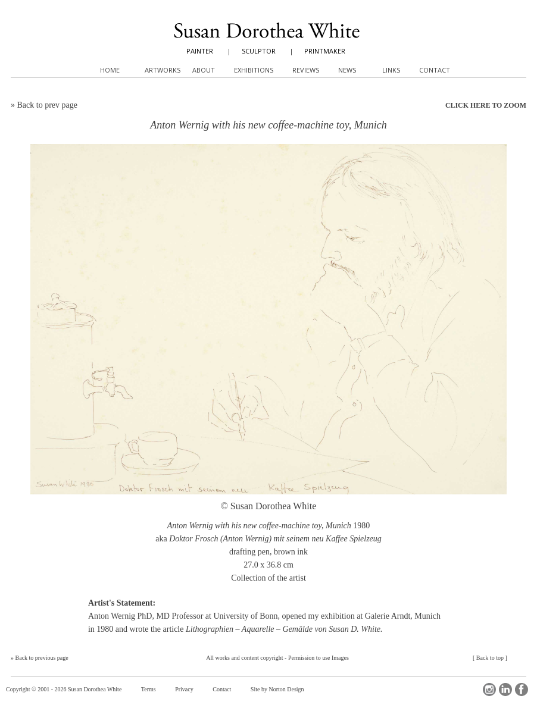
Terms (148, 689)
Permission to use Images (318, 657)
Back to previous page (41, 657)
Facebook (521, 689)
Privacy (184, 689)
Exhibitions (253, 69)
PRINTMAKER (324, 50)
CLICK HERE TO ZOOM (485, 105)
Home (110, 69)
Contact (222, 689)
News (347, 69)
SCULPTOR (259, 50)
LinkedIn (505, 689)
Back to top (490, 657)
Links (391, 69)
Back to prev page (47, 105)
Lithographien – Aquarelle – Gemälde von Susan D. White (283, 629)
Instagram (489, 689)
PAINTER (199, 50)
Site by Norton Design (277, 689)
